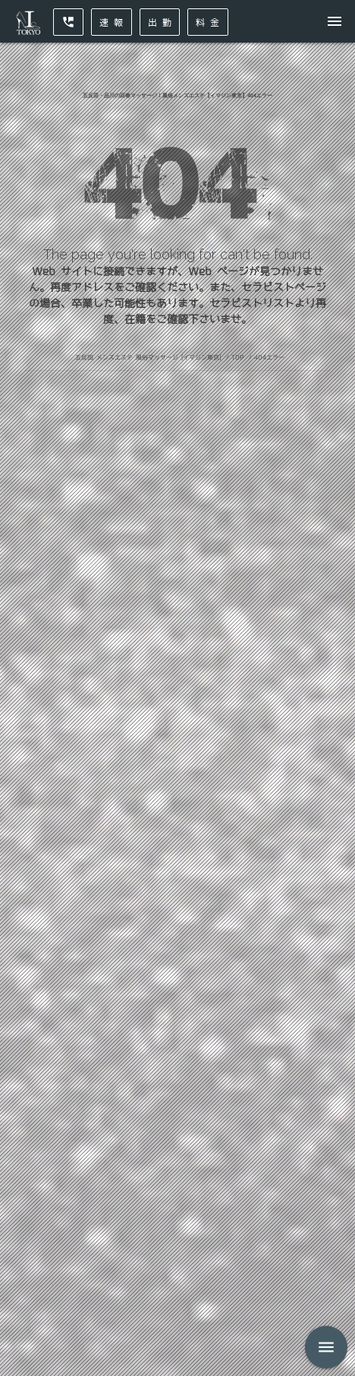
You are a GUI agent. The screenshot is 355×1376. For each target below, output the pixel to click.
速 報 (111, 22)
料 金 (208, 22)
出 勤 (160, 22)
